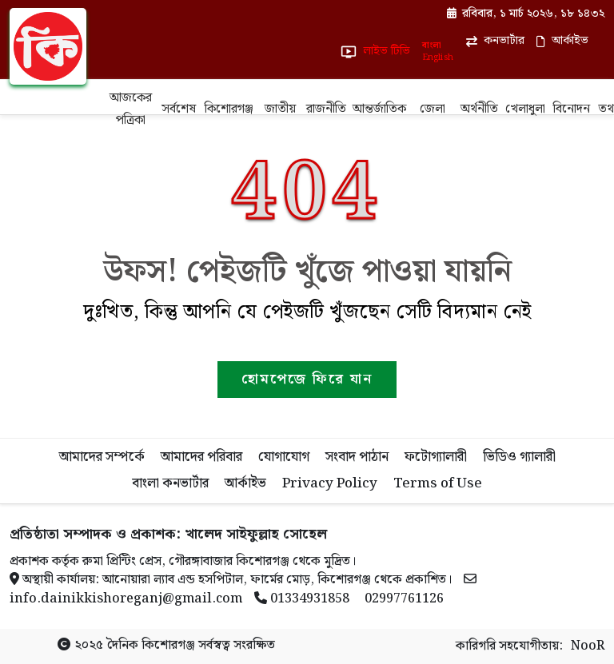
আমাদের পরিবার (201, 457)
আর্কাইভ (245, 483)
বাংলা (431, 46)
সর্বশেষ (178, 109)
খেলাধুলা (525, 109)
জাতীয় (280, 109)
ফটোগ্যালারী (436, 457)
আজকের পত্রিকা (131, 109)
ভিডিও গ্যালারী (519, 457)
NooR (587, 646)
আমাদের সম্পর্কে (102, 457)
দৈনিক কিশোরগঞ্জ (150, 645)
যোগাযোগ (283, 457)
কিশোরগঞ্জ (229, 109)
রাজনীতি (326, 109)
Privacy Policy (329, 483)
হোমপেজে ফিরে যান (307, 379)
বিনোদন (571, 109)
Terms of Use (437, 483)
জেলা (432, 109)
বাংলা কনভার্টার (170, 483)
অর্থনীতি (479, 109)
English (437, 58)
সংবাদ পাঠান (357, 457)
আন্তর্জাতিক (379, 109)
